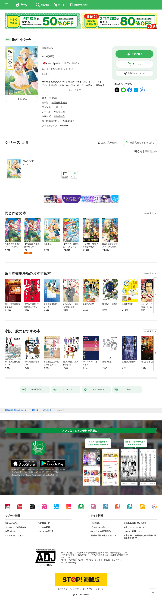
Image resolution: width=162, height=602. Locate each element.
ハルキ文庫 (59, 111)
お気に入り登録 (109, 142)
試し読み (23, 99)
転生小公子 (28, 160)
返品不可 (45, 74)
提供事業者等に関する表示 (135, 523)
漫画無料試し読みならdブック (15, 410)
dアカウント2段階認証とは (102, 531)
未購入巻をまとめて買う (142, 142)
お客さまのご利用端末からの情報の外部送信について (140, 536)
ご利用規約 (95, 523)
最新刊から (151, 151)
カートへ (136, 64)
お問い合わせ (10, 531)
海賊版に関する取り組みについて (104, 535)
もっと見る (149, 213)
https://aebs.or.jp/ (70, 562)
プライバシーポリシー (99, 527)
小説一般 (58, 107)
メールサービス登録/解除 (15, 527)
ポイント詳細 (70, 63)
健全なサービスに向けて (134, 527)
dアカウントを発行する (69, 589)
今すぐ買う (136, 54)
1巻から (138, 151)
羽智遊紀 (46, 48)
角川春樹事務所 (59, 102)
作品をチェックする (136, 73)
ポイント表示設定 (45, 531)
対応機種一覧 (44, 523)
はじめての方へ (11, 523)
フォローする (52, 48)
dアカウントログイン (14, 535)
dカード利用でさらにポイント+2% (56, 69)
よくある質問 (44, 527)
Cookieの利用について (133, 531)
